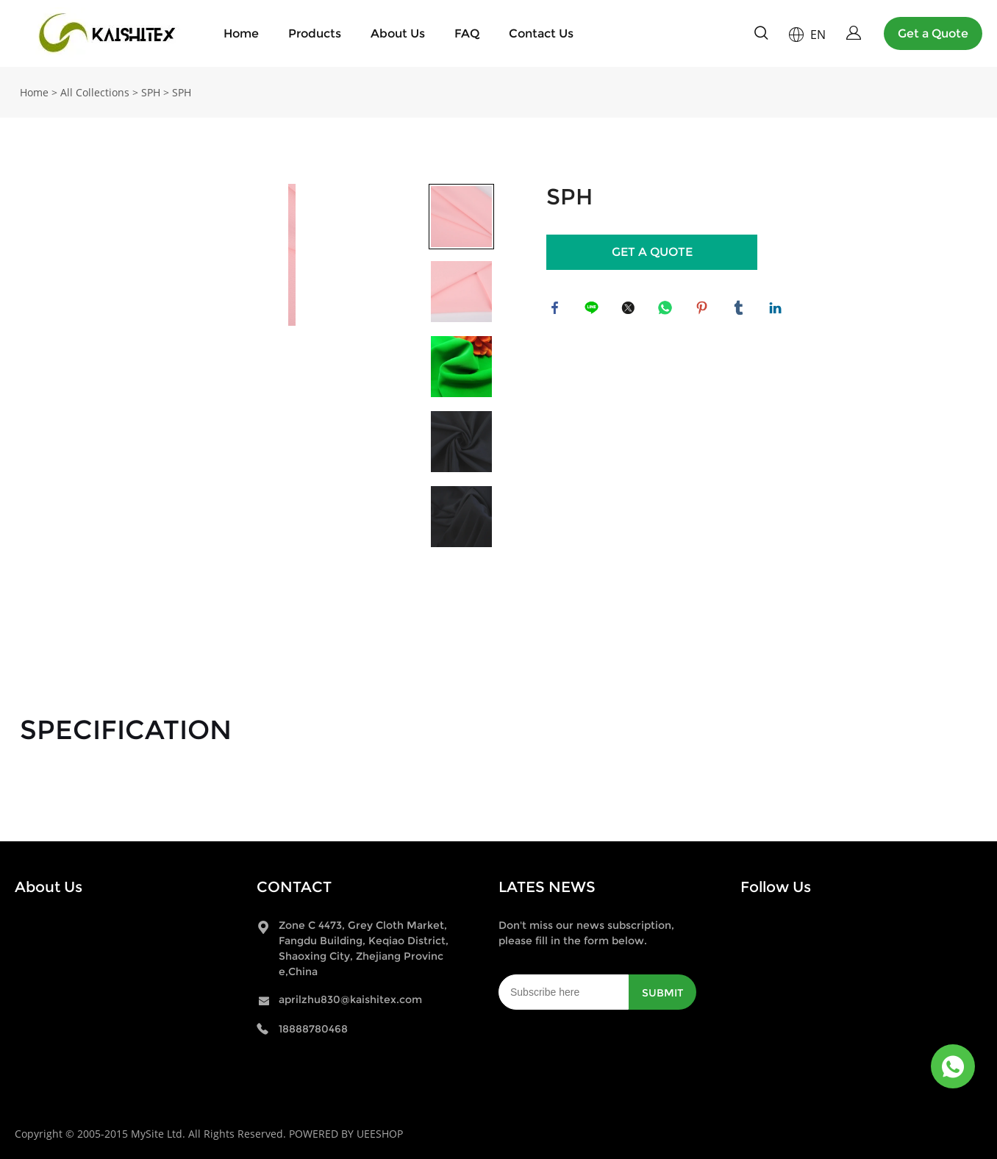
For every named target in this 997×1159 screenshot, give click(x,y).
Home (241, 33)
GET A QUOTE (652, 252)
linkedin (778, 310)
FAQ (466, 33)
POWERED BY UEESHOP (346, 1134)
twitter (631, 310)
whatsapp (668, 310)
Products (314, 33)
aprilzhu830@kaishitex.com (350, 999)
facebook (557, 310)
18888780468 (313, 1028)
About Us (398, 33)
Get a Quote (933, 33)
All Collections (94, 92)
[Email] (563, 992)
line (594, 310)
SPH (150, 92)
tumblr (741, 310)
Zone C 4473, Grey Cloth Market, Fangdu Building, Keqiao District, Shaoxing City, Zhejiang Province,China (364, 948)
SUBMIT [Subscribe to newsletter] (662, 992)
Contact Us (541, 33)
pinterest (704, 310)
